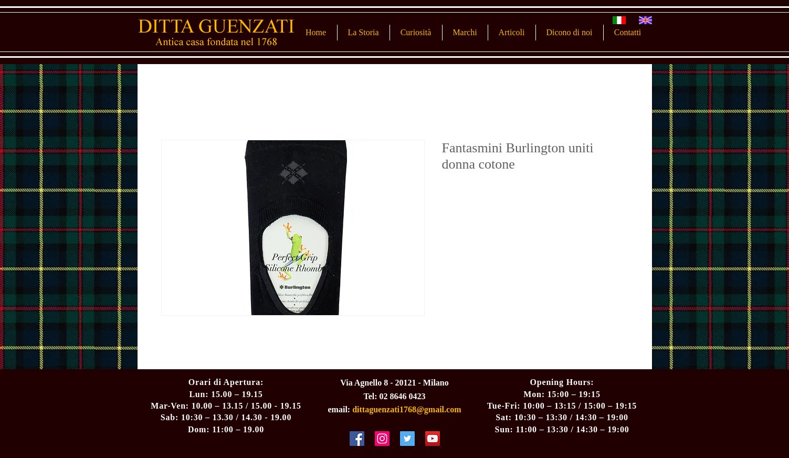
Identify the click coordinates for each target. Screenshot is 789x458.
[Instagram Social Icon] (382, 438)
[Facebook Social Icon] (357, 438)
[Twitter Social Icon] (407, 438)
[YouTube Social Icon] (432, 438)
